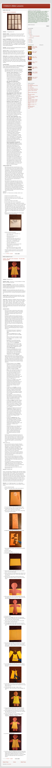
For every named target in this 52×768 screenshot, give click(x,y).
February (31, 37)
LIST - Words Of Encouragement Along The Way (33, 85)
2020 (30, 29)
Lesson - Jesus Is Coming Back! (9, 12)
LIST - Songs (30, 86)
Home (14, 762)
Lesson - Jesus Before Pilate (34, 52)
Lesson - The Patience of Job (34, 57)
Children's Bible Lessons (13, 6)
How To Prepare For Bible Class (33, 89)
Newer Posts (5, 762)
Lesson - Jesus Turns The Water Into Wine (34, 47)
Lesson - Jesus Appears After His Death (35, 68)
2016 (30, 39)
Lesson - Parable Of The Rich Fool (34, 72)
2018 (30, 32)
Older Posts (23, 762)
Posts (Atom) (9, 764)
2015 (30, 40)
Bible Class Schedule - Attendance (31, 98)
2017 (30, 33)
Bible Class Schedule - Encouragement (31, 106)
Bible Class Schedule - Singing (32, 99)
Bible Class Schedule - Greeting (33, 96)
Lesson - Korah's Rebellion (34, 62)
